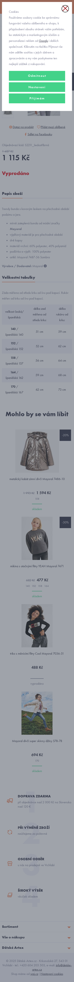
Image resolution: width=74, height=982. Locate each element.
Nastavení (37, 87)
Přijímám (37, 98)
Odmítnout (37, 76)
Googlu (43, 41)
